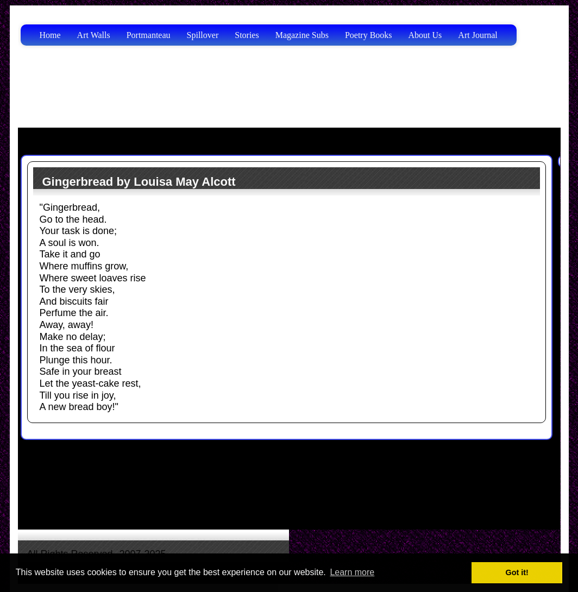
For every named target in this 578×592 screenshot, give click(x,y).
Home (50, 35)
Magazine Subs (302, 35)
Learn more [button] (352, 572)
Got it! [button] (517, 572)
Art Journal (477, 35)
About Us (425, 35)
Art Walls (93, 35)
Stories (247, 35)
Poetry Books (368, 35)
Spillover (203, 35)
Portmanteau (149, 35)
